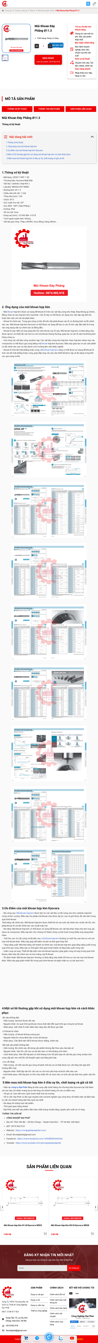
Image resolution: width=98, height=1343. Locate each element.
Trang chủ (7, 11)
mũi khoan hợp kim (50, 938)
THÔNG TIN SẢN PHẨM (49, 109)
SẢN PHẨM (36, 1287)
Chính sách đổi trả (57, 1294)
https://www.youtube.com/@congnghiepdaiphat (38, 1143)
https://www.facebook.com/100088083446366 (39, 1138)
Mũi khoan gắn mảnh (46, 11)
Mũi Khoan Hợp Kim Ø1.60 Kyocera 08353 (23, 1225)
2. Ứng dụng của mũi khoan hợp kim (21, 146)
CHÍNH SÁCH (56, 1287)
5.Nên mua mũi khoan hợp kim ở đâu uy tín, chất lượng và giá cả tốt (35, 158)
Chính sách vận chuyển (56, 1314)
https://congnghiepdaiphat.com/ (30, 1130)
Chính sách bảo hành (58, 1308)
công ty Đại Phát (19, 1087)
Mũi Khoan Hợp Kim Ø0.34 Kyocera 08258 (70, 1225)
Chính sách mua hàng (56, 1323)
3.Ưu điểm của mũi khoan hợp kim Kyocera (24, 150)
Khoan (32, 11)
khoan (10, 312)
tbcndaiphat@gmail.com (16, 1330)
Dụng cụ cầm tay (37, 1305)
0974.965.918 (12, 1325)
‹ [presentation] (2, 1207)
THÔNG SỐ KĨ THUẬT (17, 109)
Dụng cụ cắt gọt (21, 11)
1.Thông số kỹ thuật (14, 142)
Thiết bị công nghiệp (39, 1311)
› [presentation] (95, 1207)
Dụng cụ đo (35, 1300)
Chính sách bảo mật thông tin (58, 1301)
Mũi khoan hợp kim (49, 350)
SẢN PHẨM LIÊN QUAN (80, 109)
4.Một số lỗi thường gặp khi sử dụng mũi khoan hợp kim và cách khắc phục (38, 154)
